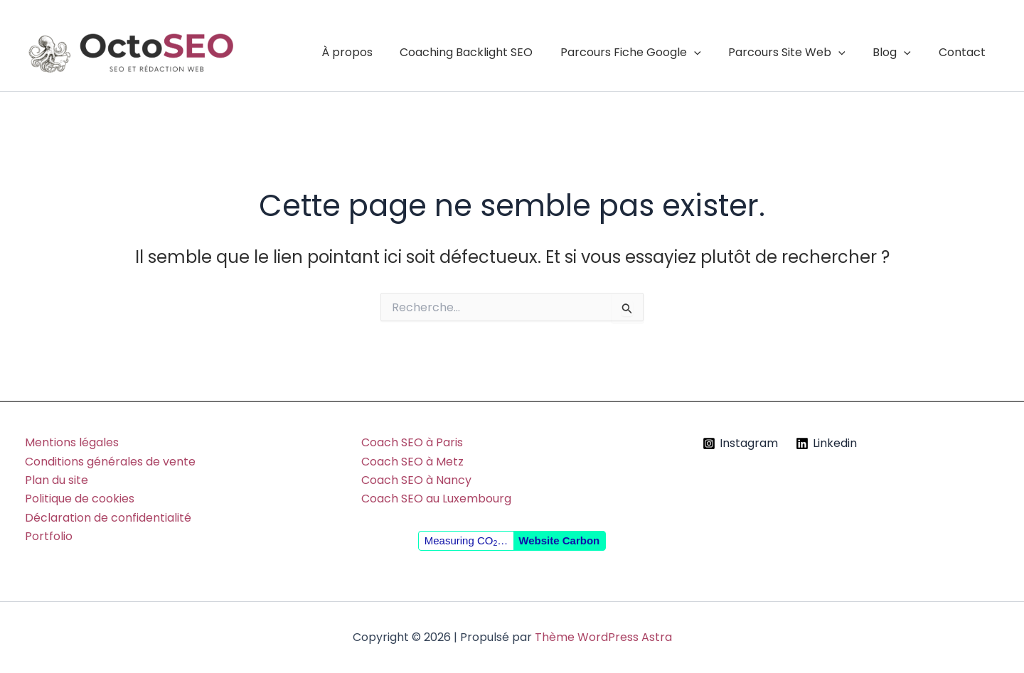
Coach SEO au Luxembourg (436, 498)
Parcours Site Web (799, 52)
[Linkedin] (826, 443)
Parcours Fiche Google (647, 52)
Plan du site (56, 480)
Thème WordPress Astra (603, 637)
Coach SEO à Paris (412, 442)
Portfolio (49, 536)
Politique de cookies (79, 498)
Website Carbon (558, 540)
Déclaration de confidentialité (108, 518)
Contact (964, 52)
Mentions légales (72, 442)
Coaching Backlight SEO (487, 52)
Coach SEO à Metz (412, 461)
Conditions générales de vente (110, 461)
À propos (372, 52)
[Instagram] (740, 443)
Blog (899, 52)
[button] (710, 52)
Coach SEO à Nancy (416, 480)
